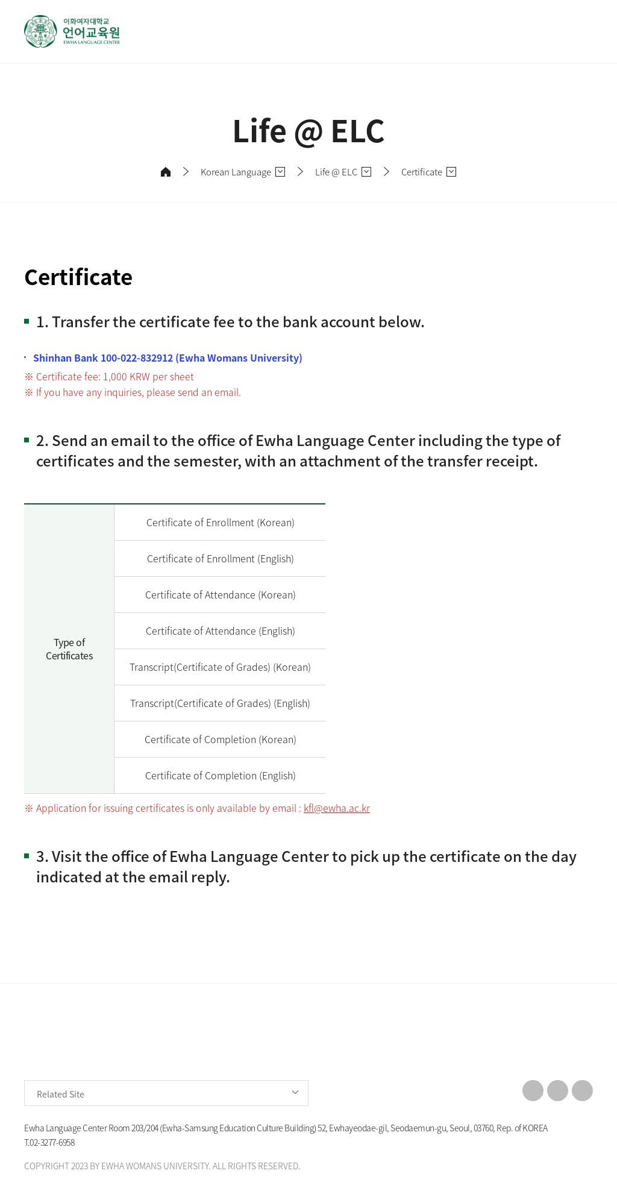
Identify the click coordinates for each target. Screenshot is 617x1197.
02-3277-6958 (52, 1142)
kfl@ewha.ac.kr (337, 807)
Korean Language (236, 172)
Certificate (421, 172)
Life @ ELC (336, 172)
